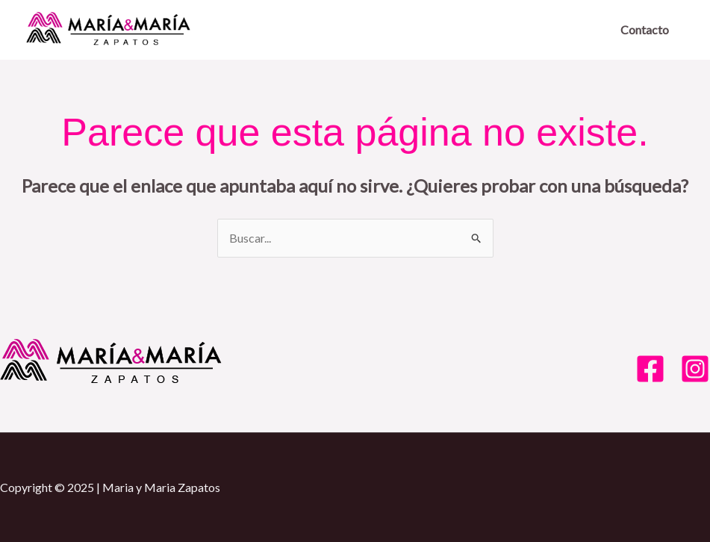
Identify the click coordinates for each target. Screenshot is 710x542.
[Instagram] (695, 369)
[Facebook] (650, 369)
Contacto (644, 29)
